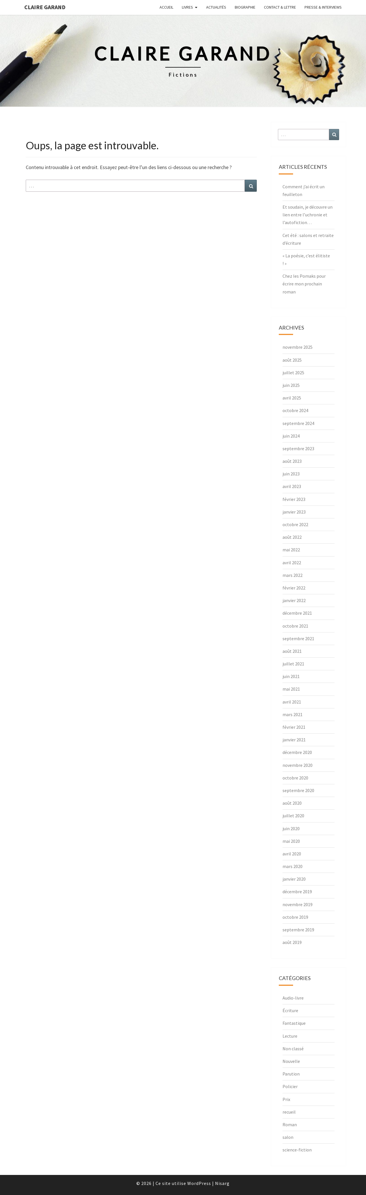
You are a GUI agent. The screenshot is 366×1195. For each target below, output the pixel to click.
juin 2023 (291, 474)
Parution (291, 1074)
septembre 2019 (298, 930)
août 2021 (292, 651)
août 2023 (292, 461)
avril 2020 (292, 854)
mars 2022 (293, 575)
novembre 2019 (298, 904)
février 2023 (294, 499)
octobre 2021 (295, 626)
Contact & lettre (280, 7)
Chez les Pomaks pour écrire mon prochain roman (304, 283)
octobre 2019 (295, 917)
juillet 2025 (293, 372)
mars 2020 (293, 866)
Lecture (290, 1036)
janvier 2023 (294, 512)
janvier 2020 (294, 879)
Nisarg (222, 1183)
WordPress (199, 1183)
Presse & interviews (323, 7)
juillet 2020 (293, 815)
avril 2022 (292, 562)
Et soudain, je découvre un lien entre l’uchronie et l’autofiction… (308, 214)
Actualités (216, 7)
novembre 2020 (298, 765)
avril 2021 (292, 702)
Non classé (293, 1048)
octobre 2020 (295, 778)
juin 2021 (291, 676)
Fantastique (294, 1023)
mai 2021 (291, 689)
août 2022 (292, 537)
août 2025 (292, 360)
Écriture (290, 1010)
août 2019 (292, 942)
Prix (286, 1099)
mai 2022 (291, 550)
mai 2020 (291, 841)
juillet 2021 (293, 664)
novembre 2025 (298, 347)
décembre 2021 (297, 613)
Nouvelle (291, 1061)
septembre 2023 (298, 448)
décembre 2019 (297, 891)
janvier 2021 (294, 740)
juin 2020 (291, 828)
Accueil (166, 7)
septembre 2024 (298, 423)
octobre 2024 (295, 410)
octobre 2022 (295, 524)
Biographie (245, 7)
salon (288, 1137)
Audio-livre (293, 998)
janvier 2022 (294, 600)
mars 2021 (293, 714)
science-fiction (297, 1150)
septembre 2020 (298, 790)
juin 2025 (291, 385)
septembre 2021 (298, 638)
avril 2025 (292, 398)
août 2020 (292, 803)
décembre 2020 (297, 752)
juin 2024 (291, 436)
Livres (187, 7)
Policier (290, 1086)
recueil (289, 1112)
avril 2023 (292, 486)
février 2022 (294, 588)
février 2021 (294, 727)
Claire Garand (44, 7)
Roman (290, 1124)
